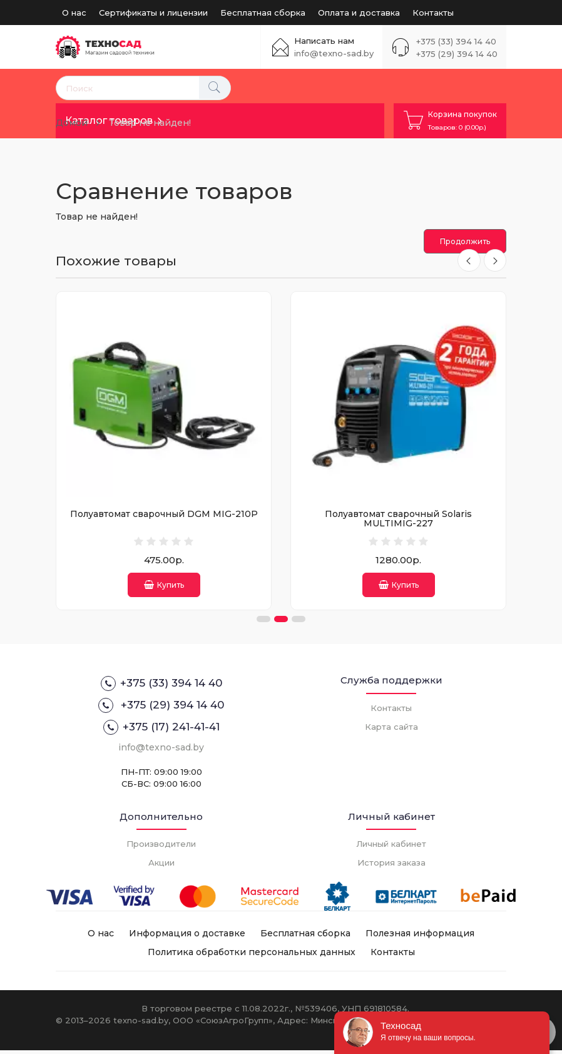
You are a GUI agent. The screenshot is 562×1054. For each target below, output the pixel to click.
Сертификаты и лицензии (153, 13)
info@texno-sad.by (334, 53)
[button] (263, 623)
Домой (72, 122)
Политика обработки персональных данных (251, 955)
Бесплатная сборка (262, 13)
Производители (161, 847)
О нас (74, 13)
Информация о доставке (187, 937)
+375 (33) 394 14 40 (456, 41)
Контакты (433, 13)
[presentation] (467, 261)
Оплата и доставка (359, 13)
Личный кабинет (391, 847)
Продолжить (465, 241)
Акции (161, 866)
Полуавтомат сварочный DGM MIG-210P (164, 513)
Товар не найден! (150, 122)
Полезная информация (419, 937)
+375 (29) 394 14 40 (457, 54)
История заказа (391, 866)
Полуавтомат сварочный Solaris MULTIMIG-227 (398, 518)
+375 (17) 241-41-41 (161, 731)
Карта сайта (391, 730)
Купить (164, 585)
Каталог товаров (109, 120)
